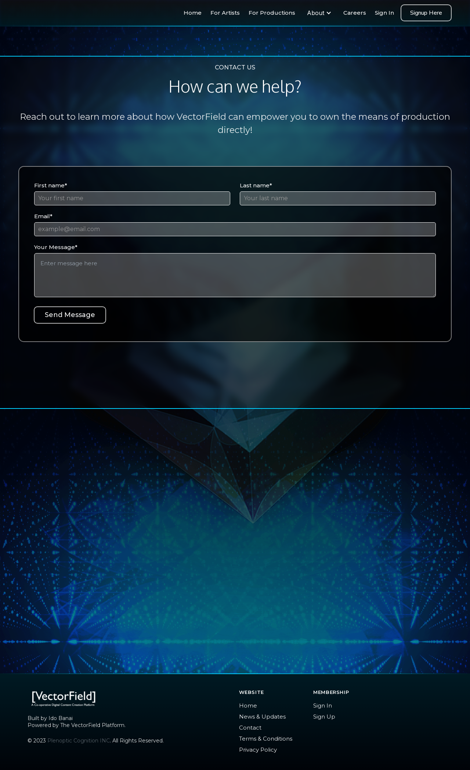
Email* (43, 216)
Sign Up (324, 716)
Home (193, 12)
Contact (250, 727)
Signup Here (426, 13)
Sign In (384, 12)
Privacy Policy (258, 749)
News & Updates (262, 716)
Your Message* (55, 247)
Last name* (256, 185)
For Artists (225, 12)
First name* (50, 185)
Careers (354, 12)
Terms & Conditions (265, 738)
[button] (319, 13)
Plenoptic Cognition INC (78, 740)
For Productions (272, 12)
